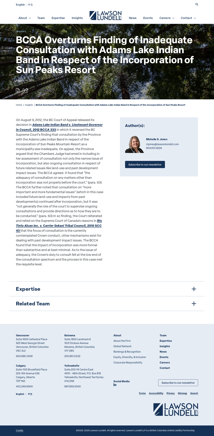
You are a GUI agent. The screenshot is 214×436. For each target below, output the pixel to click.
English (20, 4)
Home (19, 104)
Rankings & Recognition (127, 351)
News (133, 18)
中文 (30, 4)
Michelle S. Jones (156, 139)
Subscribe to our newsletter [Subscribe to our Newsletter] (178, 382)
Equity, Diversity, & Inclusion (129, 357)
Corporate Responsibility (127, 362)
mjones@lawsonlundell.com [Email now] (162, 144)
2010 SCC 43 (59, 225)
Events (148, 18)
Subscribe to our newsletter (145, 164)
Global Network (122, 346)
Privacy (171, 393)
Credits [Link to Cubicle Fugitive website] (19, 430)
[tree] (107, 296)
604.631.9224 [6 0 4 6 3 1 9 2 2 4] (154, 148)
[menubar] (107, 15)
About (24, 18)
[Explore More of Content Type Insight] (21, 31)
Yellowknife (71, 365)
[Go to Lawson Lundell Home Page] (175, 409)
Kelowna (69, 335)
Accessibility (156, 393)
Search (194, 393)
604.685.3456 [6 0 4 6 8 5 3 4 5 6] (24, 356)
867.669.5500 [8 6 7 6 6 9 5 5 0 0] (72, 386)
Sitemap (182, 393)
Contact (188, 18)
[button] (197, 4)
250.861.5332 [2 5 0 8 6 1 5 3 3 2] (72, 356)
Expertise (58, 18)
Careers (167, 18)
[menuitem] (106, 15)
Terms (142, 393)
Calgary (21, 365)
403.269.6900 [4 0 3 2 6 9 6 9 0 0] (24, 386)
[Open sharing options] (25, 90)
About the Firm (122, 341)
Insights (77, 18)
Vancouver (22, 335)
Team (41, 18)
